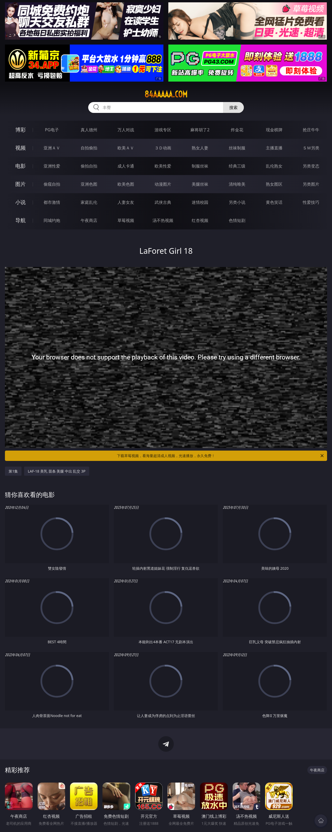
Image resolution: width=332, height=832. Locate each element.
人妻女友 (125, 202)
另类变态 (311, 166)
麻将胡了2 (199, 130)
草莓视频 (125, 220)
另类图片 (311, 184)
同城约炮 (52, 220)
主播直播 (274, 148)
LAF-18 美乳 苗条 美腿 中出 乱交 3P (56, 471)
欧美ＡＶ (125, 148)
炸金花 (237, 130)
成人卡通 (125, 166)
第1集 (13, 471)
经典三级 (237, 166)
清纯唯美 (237, 184)
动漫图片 (163, 184)
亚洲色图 (89, 184)
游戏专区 (163, 130)
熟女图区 (274, 184)
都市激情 (52, 202)
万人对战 (125, 130)
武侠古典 (163, 202)
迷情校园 (200, 202)
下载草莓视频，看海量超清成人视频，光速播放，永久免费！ (220, 456)
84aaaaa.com (166, 94)
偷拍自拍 (89, 166)
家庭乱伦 (89, 202)
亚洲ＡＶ (52, 148)
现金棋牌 (274, 130)
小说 (20, 202)
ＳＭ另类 (311, 148)
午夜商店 (89, 220)
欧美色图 (125, 184)
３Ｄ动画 (163, 148)
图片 (20, 183)
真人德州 (89, 130)
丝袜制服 (237, 148)
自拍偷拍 (89, 148)
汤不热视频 (163, 220)
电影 (20, 165)
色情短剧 (237, 220)
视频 (20, 147)
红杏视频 (200, 220)
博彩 (20, 129)
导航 (20, 220)
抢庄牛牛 (311, 130)
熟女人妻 (200, 148)
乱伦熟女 (274, 166)
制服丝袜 (200, 166)
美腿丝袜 (200, 184)
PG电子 (52, 130)
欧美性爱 (163, 166)
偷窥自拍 (52, 184)
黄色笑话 (274, 202)
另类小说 (237, 202)
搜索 (233, 107)
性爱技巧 (311, 202)
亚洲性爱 (52, 166)
